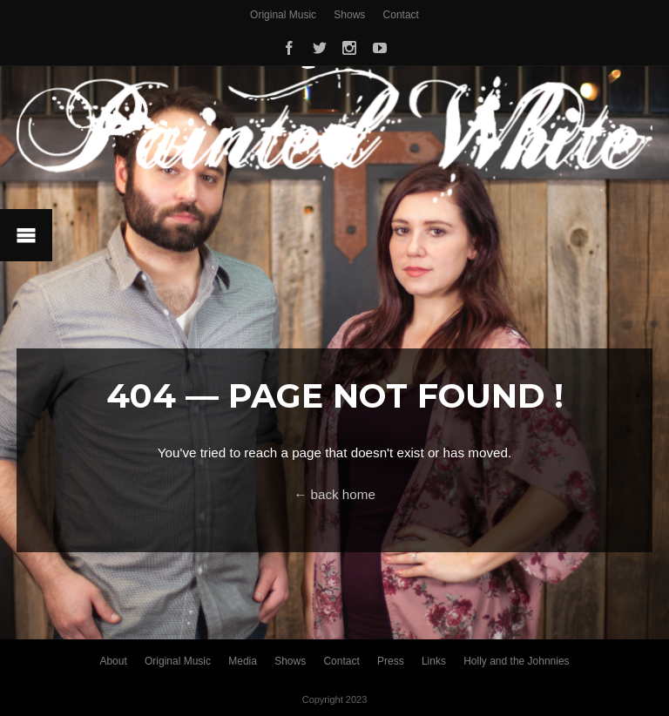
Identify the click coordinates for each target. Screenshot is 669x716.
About (112, 661)
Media (242, 661)
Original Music (283, 15)
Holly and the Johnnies (516, 661)
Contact (401, 15)
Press (390, 661)
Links (434, 661)
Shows (349, 15)
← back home (334, 494)
